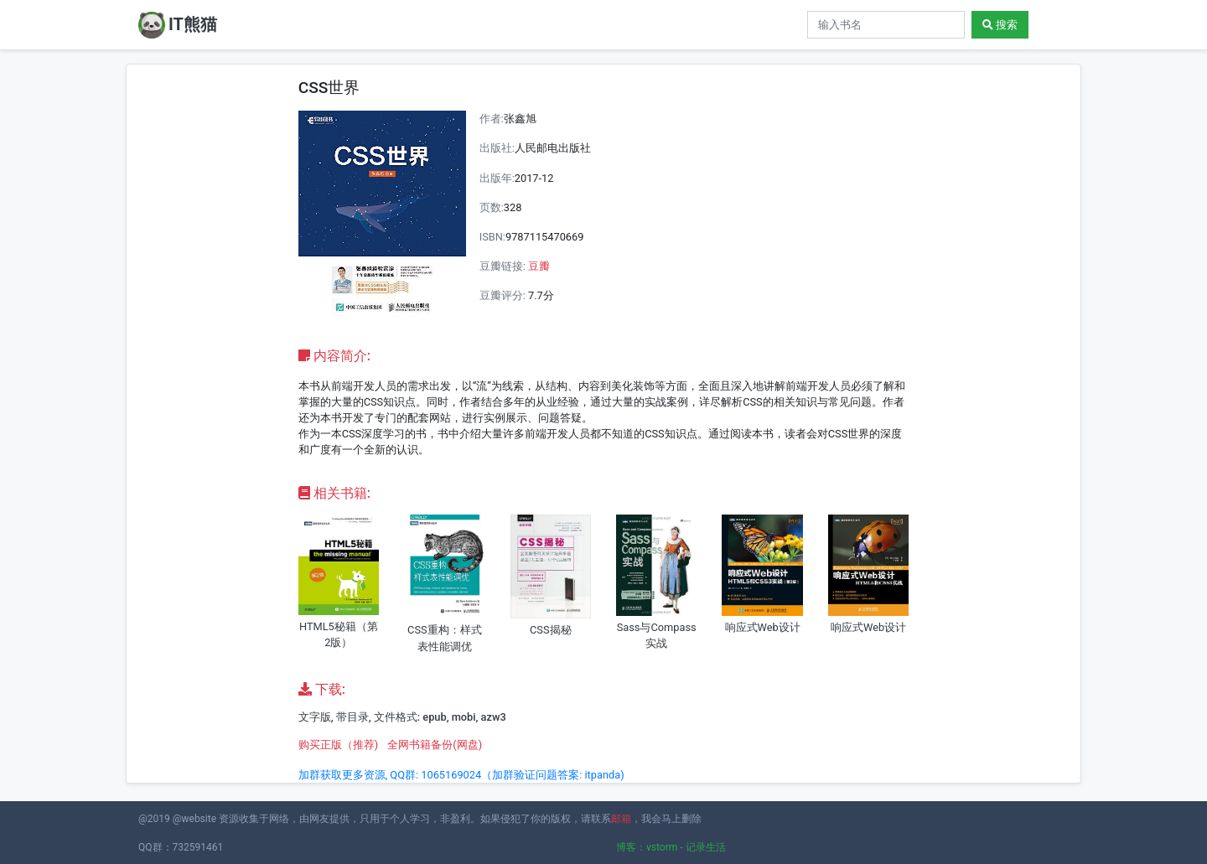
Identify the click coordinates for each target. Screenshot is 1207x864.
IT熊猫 (177, 25)
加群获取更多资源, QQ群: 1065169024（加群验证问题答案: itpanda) (461, 774)
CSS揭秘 (551, 629)
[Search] (886, 25)
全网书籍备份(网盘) (434, 744)
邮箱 (621, 819)
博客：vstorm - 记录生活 (671, 847)
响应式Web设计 (762, 627)
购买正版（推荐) (338, 744)
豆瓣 (539, 266)
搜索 (1000, 24)
